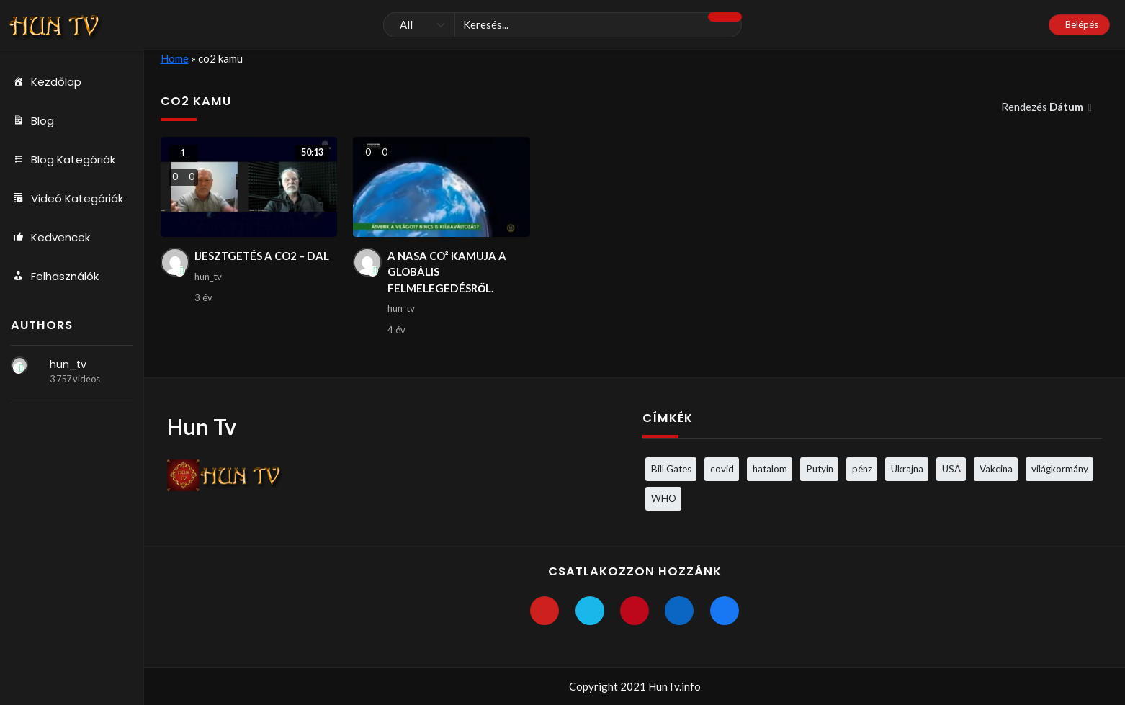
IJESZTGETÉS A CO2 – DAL (262, 255)
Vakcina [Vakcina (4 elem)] (996, 469)
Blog (32, 121)
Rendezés (1043, 106)
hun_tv (68, 364)
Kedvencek (50, 238)
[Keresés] (562, 25)
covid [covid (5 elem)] (722, 469)
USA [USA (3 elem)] (951, 469)
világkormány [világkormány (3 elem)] (1059, 469)
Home (175, 58)
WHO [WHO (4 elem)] (663, 498)
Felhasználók (55, 276)
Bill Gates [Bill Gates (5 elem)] (671, 469)
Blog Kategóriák (63, 160)
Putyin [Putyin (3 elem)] (819, 469)
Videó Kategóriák (67, 199)
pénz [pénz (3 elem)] (862, 469)
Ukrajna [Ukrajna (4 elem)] (907, 469)
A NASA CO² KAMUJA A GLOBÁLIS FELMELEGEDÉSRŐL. (446, 272)
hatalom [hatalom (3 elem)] (770, 469)
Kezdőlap (46, 82)
